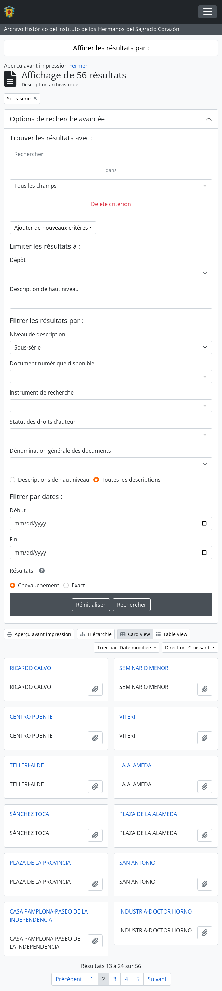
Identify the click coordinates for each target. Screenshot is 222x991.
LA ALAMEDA (135, 765)
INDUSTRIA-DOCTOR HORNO (155, 911)
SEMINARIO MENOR (143, 668)
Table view (171, 634)
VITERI (127, 716)
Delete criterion (111, 204)
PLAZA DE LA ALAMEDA (148, 814)
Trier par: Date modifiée (124, 647)
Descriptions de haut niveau (53, 479)
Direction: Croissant (188, 647)
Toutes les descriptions (131, 479)
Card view (135, 634)
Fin (13, 539)
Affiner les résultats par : (111, 47)
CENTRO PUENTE (31, 716)
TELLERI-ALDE (27, 765)
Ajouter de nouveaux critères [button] (51, 227)
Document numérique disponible (52, 363)
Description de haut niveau (44, 289)
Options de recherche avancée (57, 118)
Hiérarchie (96, 634)
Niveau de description (37, 334)
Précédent (69, 979)
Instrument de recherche (42, 392)
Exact (78, 585)
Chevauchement (38, 585)
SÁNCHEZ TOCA (29, 814)
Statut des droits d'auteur (43, 421)
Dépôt (18, 260)
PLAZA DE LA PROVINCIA (40, 862)
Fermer (78, 65)
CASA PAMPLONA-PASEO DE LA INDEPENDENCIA (49, 915)
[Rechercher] (111, 154)
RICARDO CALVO (30, 668)
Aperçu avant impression (39, 634)
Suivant (157, 979)
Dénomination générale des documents (60, 450)
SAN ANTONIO (137, 862)
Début (18, 510)
